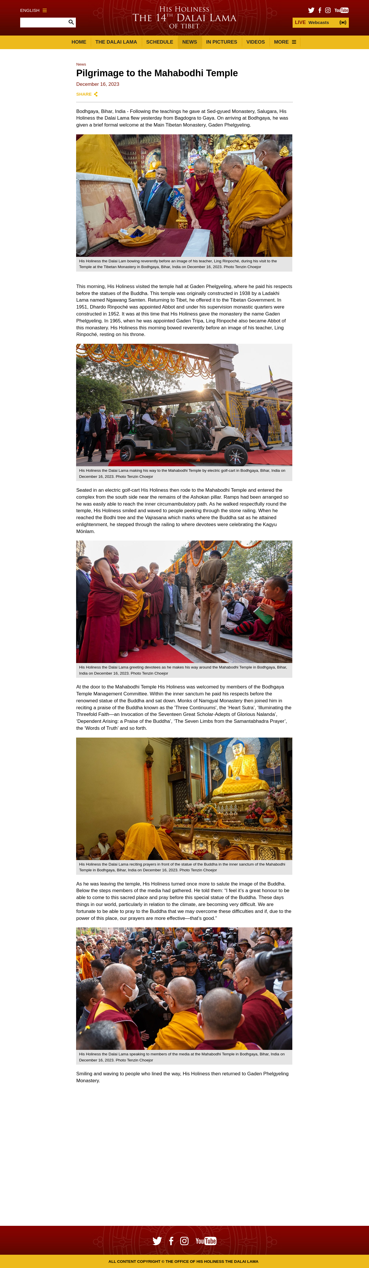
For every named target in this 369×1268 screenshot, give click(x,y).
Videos (255, 42)
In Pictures (221, 42)
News (189, 42)
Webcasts (312, 22)
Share (84, 94)
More (285, 42)
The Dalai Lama (116, 42)
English (33, 10)
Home (78, 42)
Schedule (159, 42)
